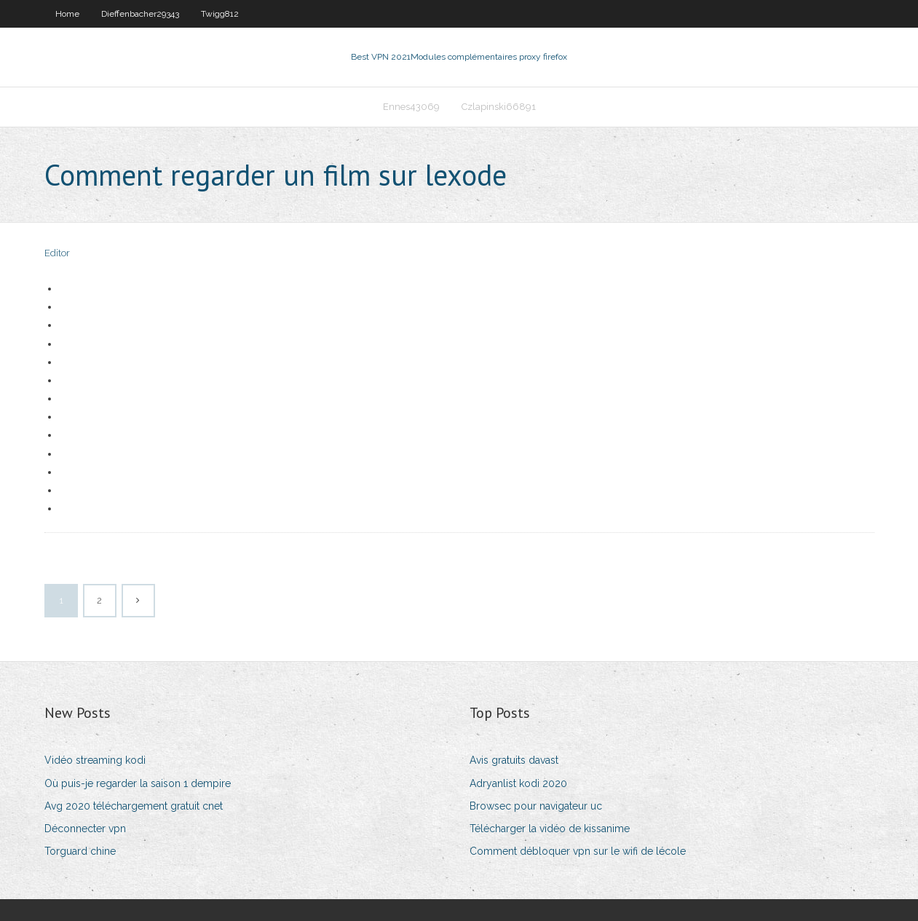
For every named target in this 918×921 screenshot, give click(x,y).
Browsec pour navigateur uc (536, 806)
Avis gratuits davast (514, 760)
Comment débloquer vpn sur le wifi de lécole (578, 851)
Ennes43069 (411, 106)
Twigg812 (220, 14)
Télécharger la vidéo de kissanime (550, 828)
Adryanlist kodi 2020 (518, 783)
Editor (57, 253)
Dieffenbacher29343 (140, 14)
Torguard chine (80, 851)
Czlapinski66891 (499, 106)
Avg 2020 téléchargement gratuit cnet (133, 806)
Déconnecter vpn (85, 828)
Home (67, 14)
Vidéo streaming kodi (95, 760)
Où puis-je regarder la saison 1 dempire (137, 783)
